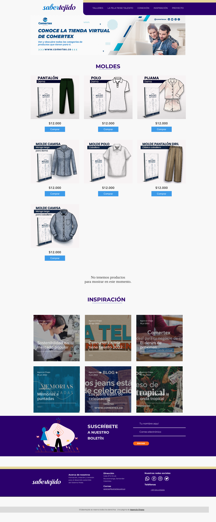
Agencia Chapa (137, 510)
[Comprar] (55, 129)
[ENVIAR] (141, 443)
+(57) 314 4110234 (158, 490)
